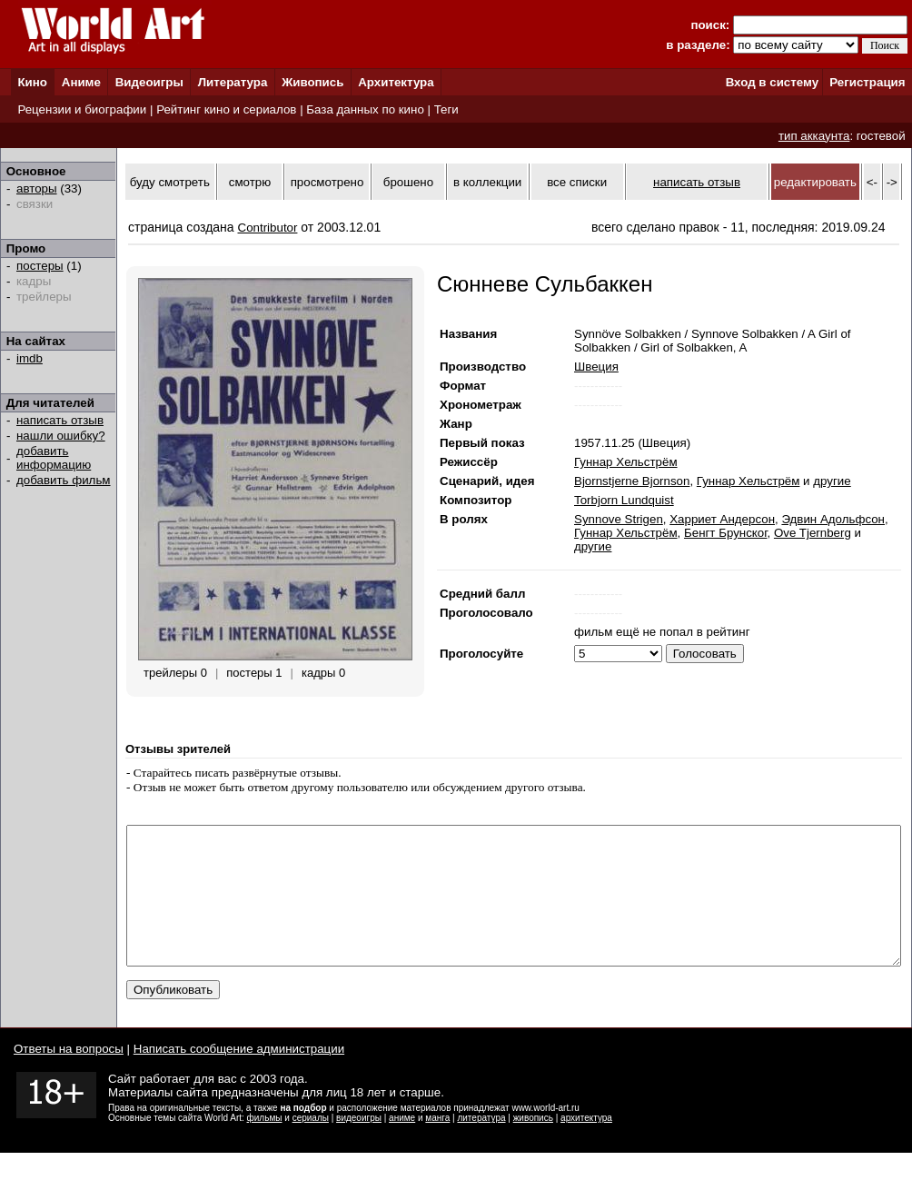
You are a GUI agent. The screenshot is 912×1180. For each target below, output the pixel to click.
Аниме (81, 82)
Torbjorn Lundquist (624, 500)
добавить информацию (53, 457)
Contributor (268, 227)
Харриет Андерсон (722, 519)
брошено (408, 182)
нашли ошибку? (60, 435)
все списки (577, 182)
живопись (533, 1145)
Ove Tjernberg (812, 533)
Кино (32, 82)
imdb (29, 358)
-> (892, 182)
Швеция (596, 366)
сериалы (310, 1145)
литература (481, 1145)
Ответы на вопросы (69, 1076)
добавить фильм (63, 480)
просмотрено (327, 182)
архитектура (586, 1145)
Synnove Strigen (618, 519)
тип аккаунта (814, 136)
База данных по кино (364, 109)
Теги (446, 109)
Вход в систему (772, 82)
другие (831, 481)
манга (437, 1145)
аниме (402, 1145)
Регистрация (867, 82)
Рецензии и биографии (81, 109)
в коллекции (487, 182)
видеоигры (359, 1145)
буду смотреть (170, 182)
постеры (40, 266)
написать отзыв (60, 420)
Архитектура (395, 82)
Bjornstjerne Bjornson (631, 481)
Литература (233, 82)
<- (872, 182)
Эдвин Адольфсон (833, 519)
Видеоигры (149, 82)
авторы (36, 188)
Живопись (312, 82)
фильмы (265, 1145)
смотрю (250, 182)
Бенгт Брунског (726, 533)
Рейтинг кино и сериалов (226, 109)
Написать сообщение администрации (239, 1076)
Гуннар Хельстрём (626, 462)
